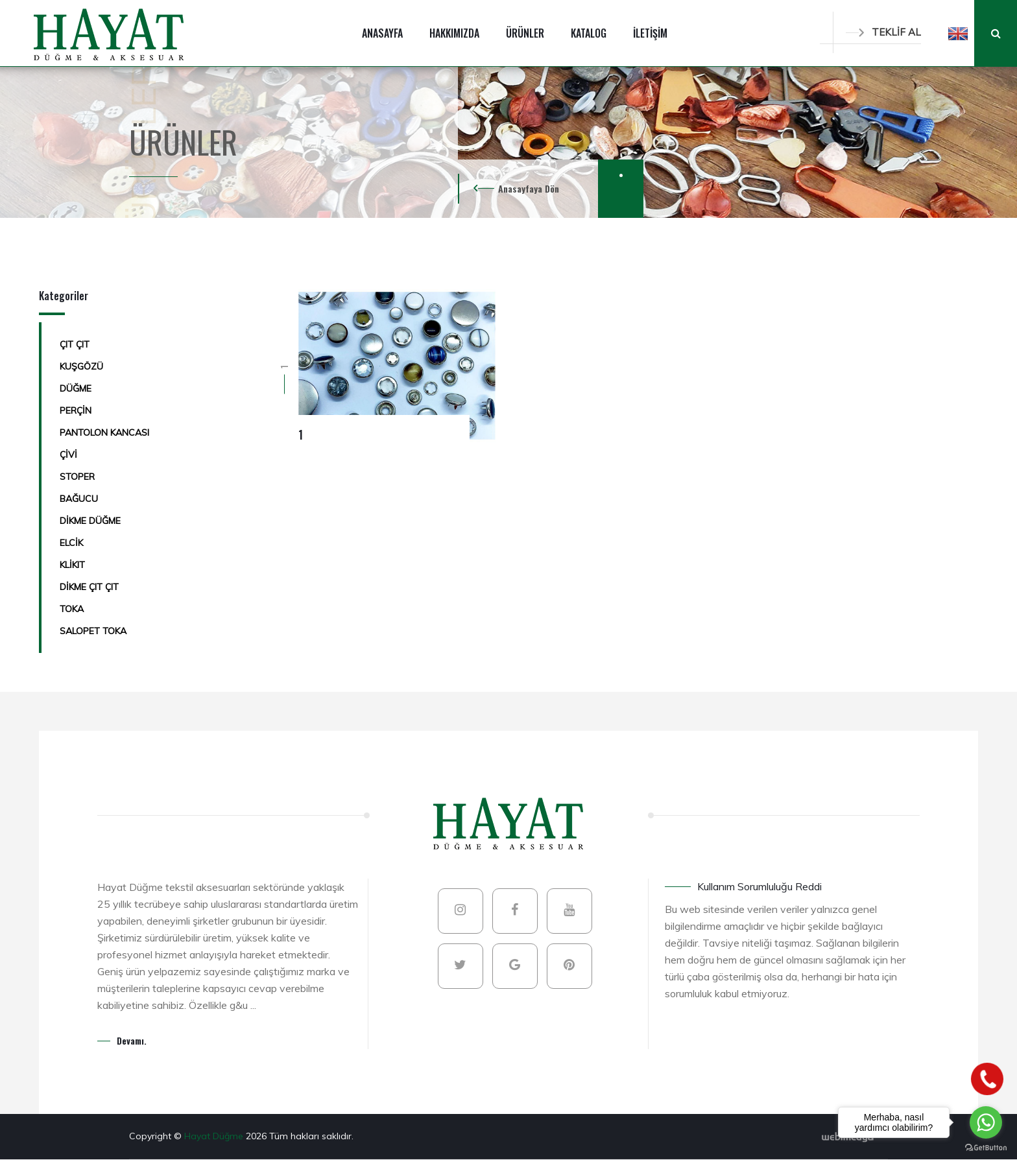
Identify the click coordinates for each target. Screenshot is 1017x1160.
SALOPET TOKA (93, 631)
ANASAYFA (382, 33)
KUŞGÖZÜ (81, 366)
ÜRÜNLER (525, 33)
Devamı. (132, 1040)
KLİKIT (72, 565)
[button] (958, 33)
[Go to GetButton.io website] (986, 1147)
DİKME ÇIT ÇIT (89, 587)
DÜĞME (75, 388)
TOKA (72, 609)
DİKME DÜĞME (90, 521)
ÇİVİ (68, 454)
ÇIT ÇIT (75, 344)
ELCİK (71, 543)
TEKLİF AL (883, 32)
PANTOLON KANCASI (104, 432)
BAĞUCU (79, 498)
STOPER (77, 476)
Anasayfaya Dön (528, 188)
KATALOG (588, 33)
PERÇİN (75, 410)
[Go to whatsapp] (986, 1122)
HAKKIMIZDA (454, 33)
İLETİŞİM (650, 33)
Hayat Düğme (215, 1136)
